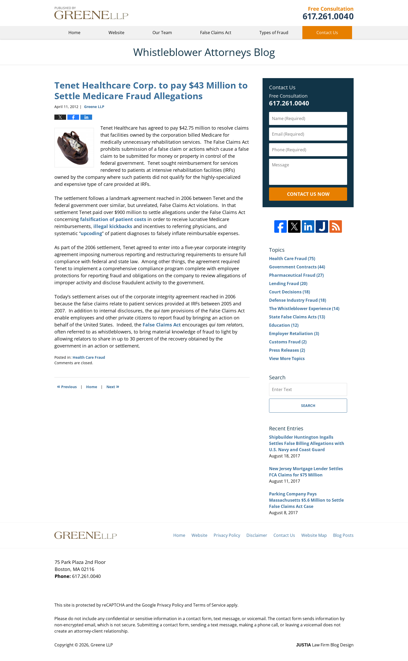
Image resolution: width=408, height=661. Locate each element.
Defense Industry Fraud (297, 300)
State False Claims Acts (297, 317)
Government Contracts (297, 267)
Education (283, 325)
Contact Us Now (308, 194)
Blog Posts (343, 535)
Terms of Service (209, 605)
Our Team (162, 32)
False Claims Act (215, 32)
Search (308, 405)
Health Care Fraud (89, 357)
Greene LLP (328, 13)
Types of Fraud (273, 32)
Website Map (314, 535)
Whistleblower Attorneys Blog (91, 13)
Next (112, 386)
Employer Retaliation (294, 333)
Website (116, 32)
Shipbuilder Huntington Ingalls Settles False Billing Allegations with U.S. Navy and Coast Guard (306, 443)
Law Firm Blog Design (325, 645)
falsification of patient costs (113, 219)
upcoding (91, 233)
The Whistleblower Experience (304, 308)
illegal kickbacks (112, 226)
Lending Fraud (288, 283)
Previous (67, 386)
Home (74, 32)
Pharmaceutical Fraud (296, 275)
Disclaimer (256, 535)
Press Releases (287, 350)
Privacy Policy (227, 535)
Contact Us (327, 32)
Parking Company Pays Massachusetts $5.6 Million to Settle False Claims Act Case (306, 500)
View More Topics (287, 358)
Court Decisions (289, 292)
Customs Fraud (288, 342)
